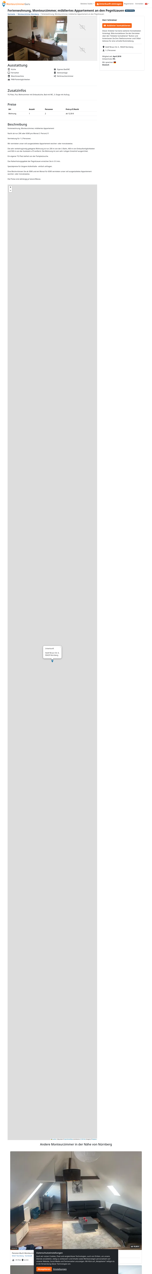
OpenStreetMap (68, 1139)
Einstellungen (60, 1269)
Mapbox (94, 1139)
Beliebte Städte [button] (87, 4)
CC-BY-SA (82, 1139)
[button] (52, 661)
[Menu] (147, 4)
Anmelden (139, 4)
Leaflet (53, 1139)
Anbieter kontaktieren (117, 25)
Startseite (11, 14)
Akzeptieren (44, 1269)
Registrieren (129, 4)
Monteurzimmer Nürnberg (28, 14)
